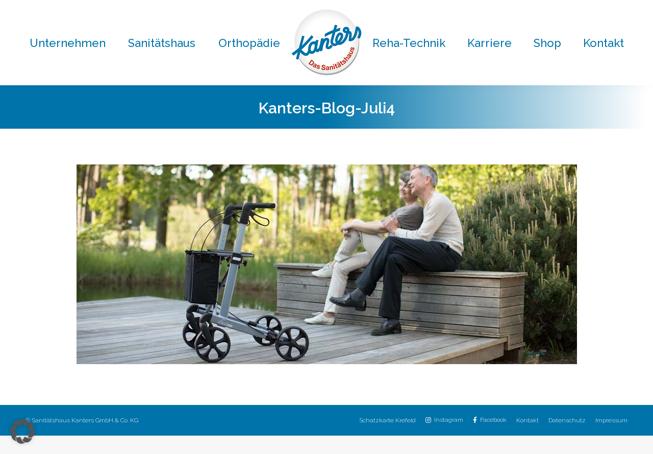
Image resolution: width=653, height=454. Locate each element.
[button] (22, 431)
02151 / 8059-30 (399, 9)
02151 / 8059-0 (176, 9)
